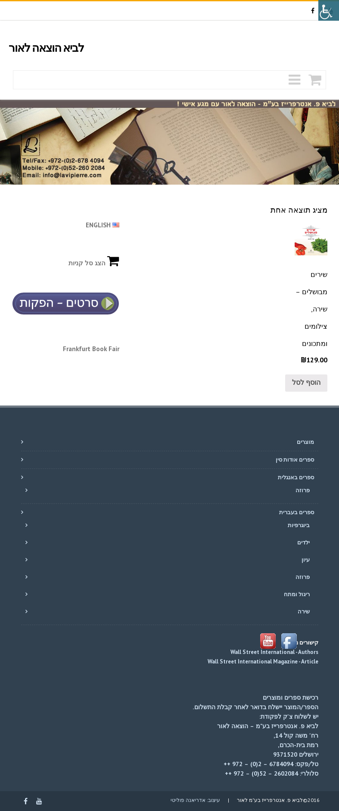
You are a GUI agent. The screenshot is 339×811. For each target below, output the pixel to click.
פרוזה (302, 490)
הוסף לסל (306, 382)
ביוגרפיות (299, 525)
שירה (304, 611)
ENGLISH (102, 225)
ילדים (303, 542)
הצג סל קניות (93, 263)
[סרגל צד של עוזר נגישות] (328, 10)
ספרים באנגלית (296, 477)
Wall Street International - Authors (274, 652)
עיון (306, 559)
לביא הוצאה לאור (46, 48)
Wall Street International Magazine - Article (262, 661)
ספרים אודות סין (295, 459)
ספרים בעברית (296, 512)
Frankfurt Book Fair (91, 349)
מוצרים (305, 442)
